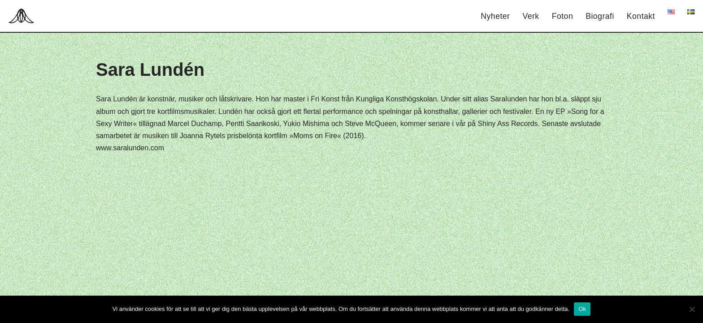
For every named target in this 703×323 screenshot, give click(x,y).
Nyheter (495, 16)
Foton (562, 16)
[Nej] (691, 309)
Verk (530, 16)
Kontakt (641, 16)
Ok (582, 309)
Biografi (600, 16)
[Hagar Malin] (23, 16)
